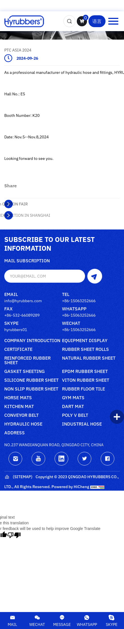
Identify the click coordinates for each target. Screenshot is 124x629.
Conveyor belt (21, 415)
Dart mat (73, 406)
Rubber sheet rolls (85, 349)
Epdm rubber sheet (85, 371)
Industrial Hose (82, 424)
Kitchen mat (19, 406)
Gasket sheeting (24, 371)
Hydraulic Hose (23, 424)
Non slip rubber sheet (31, 389)
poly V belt (75, 415)
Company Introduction (32, 340)
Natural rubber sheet (88, 358)
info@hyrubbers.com (23, 300)
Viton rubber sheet (85, 380)
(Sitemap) (18, 477)
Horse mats (18, 397)
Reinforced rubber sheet (27, 360)
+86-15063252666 (79, 300)
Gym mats (73, 397)
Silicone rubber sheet (31, 380)
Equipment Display (85, 340)
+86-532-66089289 (22, 315)
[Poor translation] (14, 535)
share (10, 185)
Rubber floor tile (83, 389)
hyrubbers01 (15, 329)
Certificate (18, 349)
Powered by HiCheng (70, 486)
